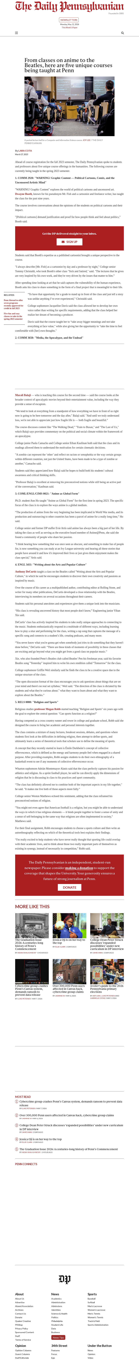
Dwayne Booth (23, 193)
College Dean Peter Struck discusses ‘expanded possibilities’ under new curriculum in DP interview (107, 944)
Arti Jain (97, 996)
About (19, 1294)
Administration (58, 1302)
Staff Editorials (22, 1358)
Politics (54, 1317)
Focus (54, 1354)
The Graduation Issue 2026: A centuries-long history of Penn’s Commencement (29, 944)
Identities (56, 1310)
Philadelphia (57, 1321)
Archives (19, 1310)
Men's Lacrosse (95, 1306)
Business (55, 1332)
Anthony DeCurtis (25, 571)
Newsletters (68, 19)
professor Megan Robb (47, 709)
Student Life (57, 1325)
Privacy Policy (21, 1328)
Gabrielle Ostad (97, 998)
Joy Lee (87, 140)
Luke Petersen (24, 999)
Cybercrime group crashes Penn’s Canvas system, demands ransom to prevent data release (31, 990)
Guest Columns (22, 1354)
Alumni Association (24, 1306)
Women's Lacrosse (96, 1310)
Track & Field (94, 1321)
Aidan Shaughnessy (27, 953)
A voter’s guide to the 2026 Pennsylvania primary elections (106, 989)
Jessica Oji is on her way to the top (69, 941)
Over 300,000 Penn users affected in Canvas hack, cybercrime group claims (69, 989)
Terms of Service (23, 1339)
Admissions (56, 1306)
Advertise (19, 1302)
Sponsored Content (24, 1332)
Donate (69, 887)
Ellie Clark (60, 947)
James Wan (98, 953)
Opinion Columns (23, 1350)
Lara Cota (25, 150)
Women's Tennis (95, 1317)
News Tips (58, 1337)
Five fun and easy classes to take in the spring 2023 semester (13, 316)
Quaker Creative (23, 1321)
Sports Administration (98, 1325)
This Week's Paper (69, 27)
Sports (92, 1294)
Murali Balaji (23, 395)
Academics (56, 1298)
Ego (53, 1358)
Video (90, 1358)
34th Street (59, 1345)
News (55, 1294)
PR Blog (19, 1325)
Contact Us (20, 1313)
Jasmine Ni (60, 996)
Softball (91, 1302)
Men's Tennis (94, 1313)
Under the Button (100, 1345)
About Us (19, 1298)
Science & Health (59, 1313)
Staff (17, 1336)
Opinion (20, 1345)
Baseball (91, 1298)
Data (53, 1328)
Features (55, 1350)
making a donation (79, 868)
